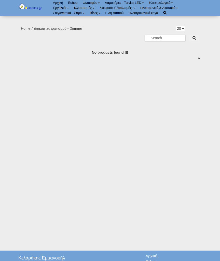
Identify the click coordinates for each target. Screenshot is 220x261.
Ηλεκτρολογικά (161, 3)
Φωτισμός (91, 3)
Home (25, 28)
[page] (198, 58)
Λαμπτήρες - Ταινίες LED (124, 3)
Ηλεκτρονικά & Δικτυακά (159, 8)
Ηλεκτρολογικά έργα (143, 13)
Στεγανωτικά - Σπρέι (69, 13)
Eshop (73, 3)
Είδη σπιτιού (114, 13)
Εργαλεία (61, 8)
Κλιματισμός (84, 8)
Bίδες (95, 13)
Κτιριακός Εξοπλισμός (117, 8)
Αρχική (58, 3)
